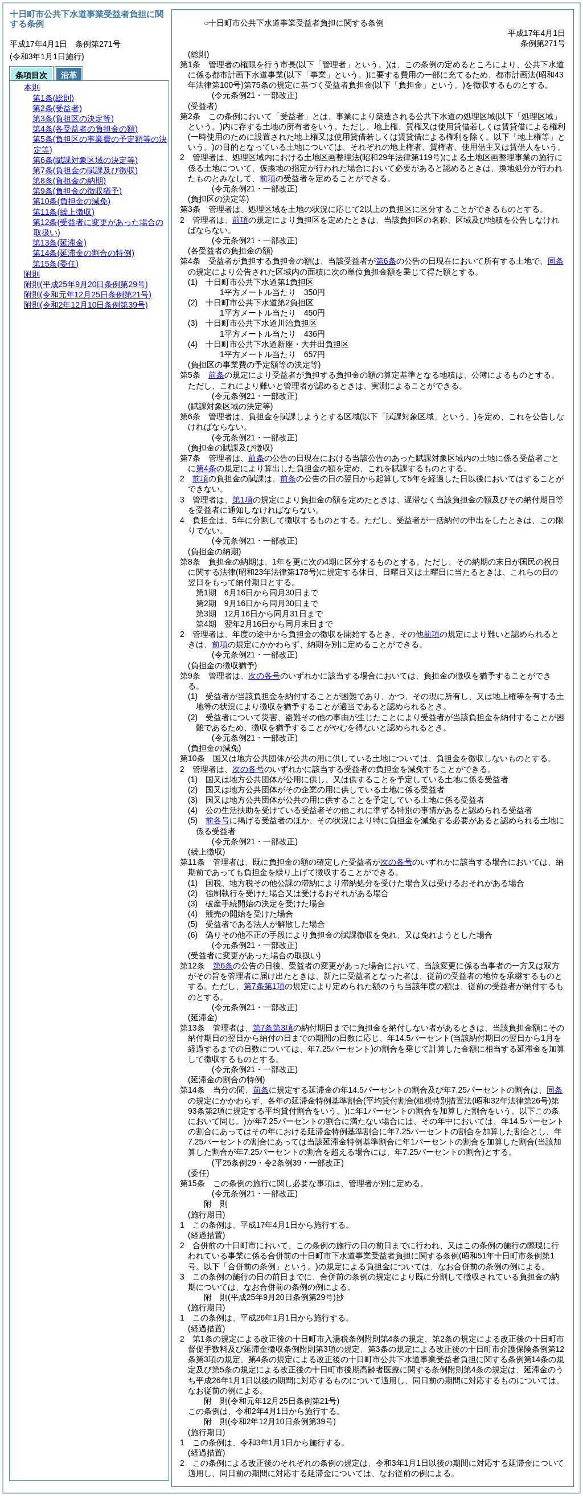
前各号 (217, 820)
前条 (216, 374)
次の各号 (264, 675)
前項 (268, 178)
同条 (556, 260)
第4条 (206, 468)
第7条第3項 (273, 1027)
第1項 (242, 499)
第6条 (386, 260)
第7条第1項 (264, 986)
